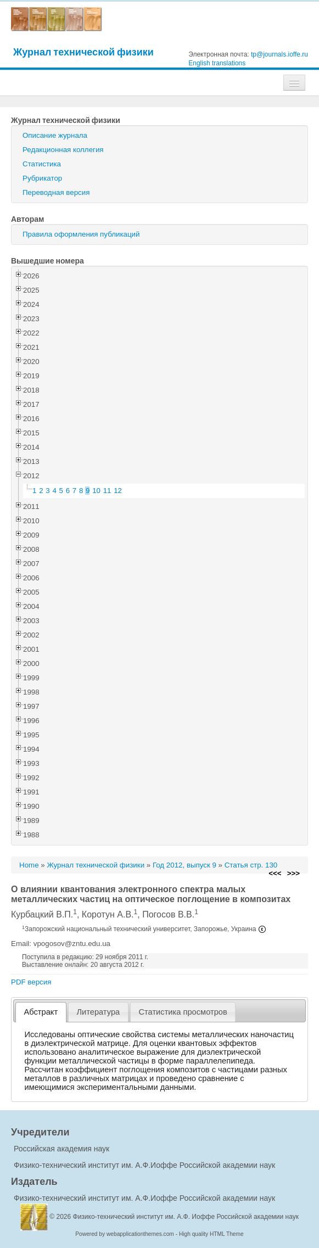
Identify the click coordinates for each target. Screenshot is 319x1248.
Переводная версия (56, 192)
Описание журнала (55, 135)
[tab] (40, 1012)
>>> (293, 873)
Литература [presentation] (98, 1012)
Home (29, 865)
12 (118, 490)
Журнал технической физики (83, 52)
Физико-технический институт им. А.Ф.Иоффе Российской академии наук (144, 1165)
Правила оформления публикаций (81, 234)
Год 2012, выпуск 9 (184, 865)
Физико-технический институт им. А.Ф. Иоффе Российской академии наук (186, 1217)
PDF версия (31, 982)
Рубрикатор (42, 178)
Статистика (42, 164)
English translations (216, 63)
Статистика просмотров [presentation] (182, 1012)
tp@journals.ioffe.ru (279, 54)
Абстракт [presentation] (41, 1012)
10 (96, 490)
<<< (274, 873)
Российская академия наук (61, 1148)
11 (107, 490)
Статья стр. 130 (251, 865)
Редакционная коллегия (63, 149)
